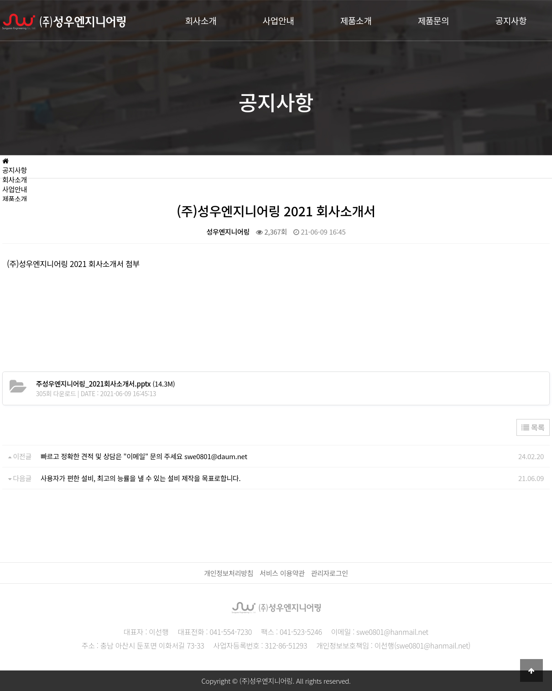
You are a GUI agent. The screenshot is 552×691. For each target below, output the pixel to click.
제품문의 (433, 20)
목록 (533, 427)
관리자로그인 (329, 573)
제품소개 (356, 20)
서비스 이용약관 (282, 573)
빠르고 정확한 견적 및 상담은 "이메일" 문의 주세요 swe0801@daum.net (144, 456)
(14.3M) (105, 383)
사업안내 (278, 20)
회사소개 (201, 20)
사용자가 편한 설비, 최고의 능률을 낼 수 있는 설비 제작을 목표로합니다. (140, 478)
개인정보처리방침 (228, 573)
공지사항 (511, 20)
